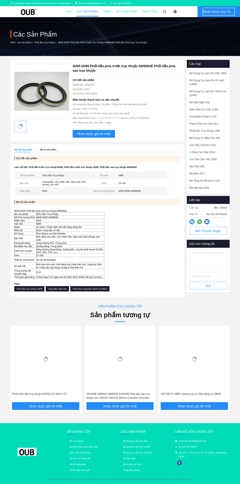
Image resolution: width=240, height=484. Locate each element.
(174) (202, 116)
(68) (204, 130)
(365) (208, 73)
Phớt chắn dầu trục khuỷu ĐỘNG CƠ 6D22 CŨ (39, 394)
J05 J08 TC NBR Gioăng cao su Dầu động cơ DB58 (191, 394)
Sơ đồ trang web (77, 464)
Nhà (69, 11)
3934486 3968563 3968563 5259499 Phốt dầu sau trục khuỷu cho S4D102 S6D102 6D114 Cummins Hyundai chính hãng (118, 396)
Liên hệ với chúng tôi (79, 458)
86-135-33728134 (120, 3)
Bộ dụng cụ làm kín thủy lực (137, 452)
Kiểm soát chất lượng (80, 452)
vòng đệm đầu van (57, 289)
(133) (203, 109)
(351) (202, 152)
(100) (203, 159)
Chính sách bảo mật (79, 470)
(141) (202, 145)
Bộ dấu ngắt (129, 458)
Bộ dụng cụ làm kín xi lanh (136, 446)
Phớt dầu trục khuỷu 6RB (29, 289)
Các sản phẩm (87, 11)
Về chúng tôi (126, 11)
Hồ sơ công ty (76, 441)
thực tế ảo (149, 11)
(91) (204, 138)
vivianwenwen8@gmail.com (90, 3)
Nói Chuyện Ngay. (208, 231)
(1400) (206, 82)
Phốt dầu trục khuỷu (44, 42)
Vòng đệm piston (131, 470)
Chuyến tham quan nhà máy (83, 446)
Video (107, 11)
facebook (179, 462)
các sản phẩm (24, 42)
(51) (199, 102)
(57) (196, 173)
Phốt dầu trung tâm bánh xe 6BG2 (90, 289)
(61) (203, 123)
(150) (199, 187)
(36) (196, 166)
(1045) (207, 93)
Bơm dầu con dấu (132, 464)
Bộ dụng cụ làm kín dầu (135, 441)
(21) (204, 180)
